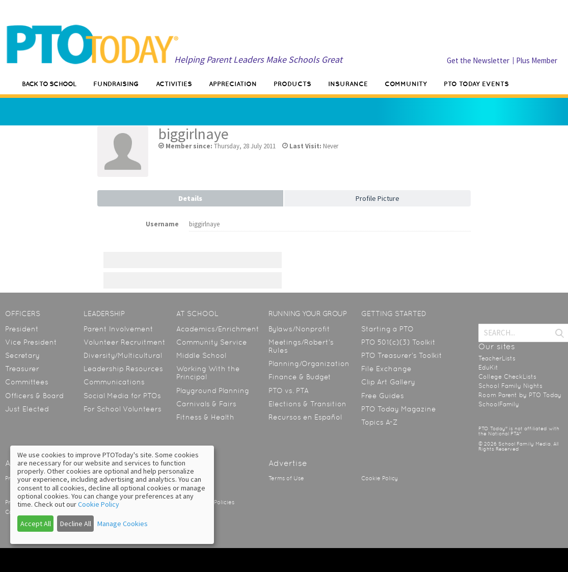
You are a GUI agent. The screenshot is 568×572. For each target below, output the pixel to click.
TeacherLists (497, 358)
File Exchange (386, 369)
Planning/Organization (308, 363)
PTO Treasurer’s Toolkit (401, 355)
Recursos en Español (305, 417)
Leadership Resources (123, 369)
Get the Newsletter (478, 60)
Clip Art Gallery (388, 382)
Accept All (35, 523)
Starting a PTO (387, 329)
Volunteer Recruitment (125, 342)
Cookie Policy (379, 478)
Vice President (31, 342)
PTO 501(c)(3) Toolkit (398, 342)
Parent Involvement (118, 329)
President (22, 329)
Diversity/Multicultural (123, 355)
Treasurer (22, 369)
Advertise (287, 463)
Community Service (211, 342)
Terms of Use (286, 478)
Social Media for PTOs (122, 396)
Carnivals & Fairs (206, 404)
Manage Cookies (122, 523)
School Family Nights (510, 385)
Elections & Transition (307, 404)
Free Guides (382, 396)
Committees (26, 382)
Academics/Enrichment (217, 329)
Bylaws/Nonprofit (299, 329)
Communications (114, 382)
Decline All (75, 523)
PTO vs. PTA (288, 390)
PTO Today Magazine (398, 409)
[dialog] (112, 495)
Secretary (22, 355)
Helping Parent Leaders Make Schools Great (258, 59)
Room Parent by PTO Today (519, 395)
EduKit (488, 367)
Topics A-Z (379, 422)
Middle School (201, 355)
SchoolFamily (498, 404)
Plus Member (536, 60)
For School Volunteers (122, 409)
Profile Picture (377, 198)
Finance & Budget (299, 377)
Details (190, 198)
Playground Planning (212, 390)
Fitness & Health (205, 417)
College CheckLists (507, 376)
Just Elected (27, 409)
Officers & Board (34, 396)
